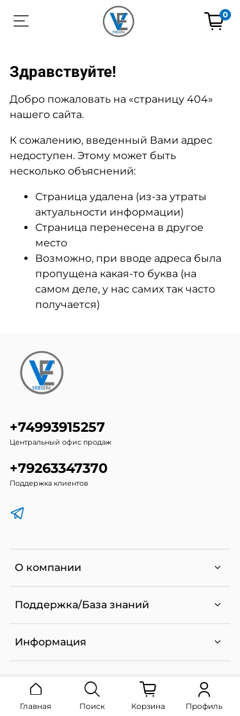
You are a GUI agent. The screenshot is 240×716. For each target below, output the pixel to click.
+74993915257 (57, 427)
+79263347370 (59, 468)
